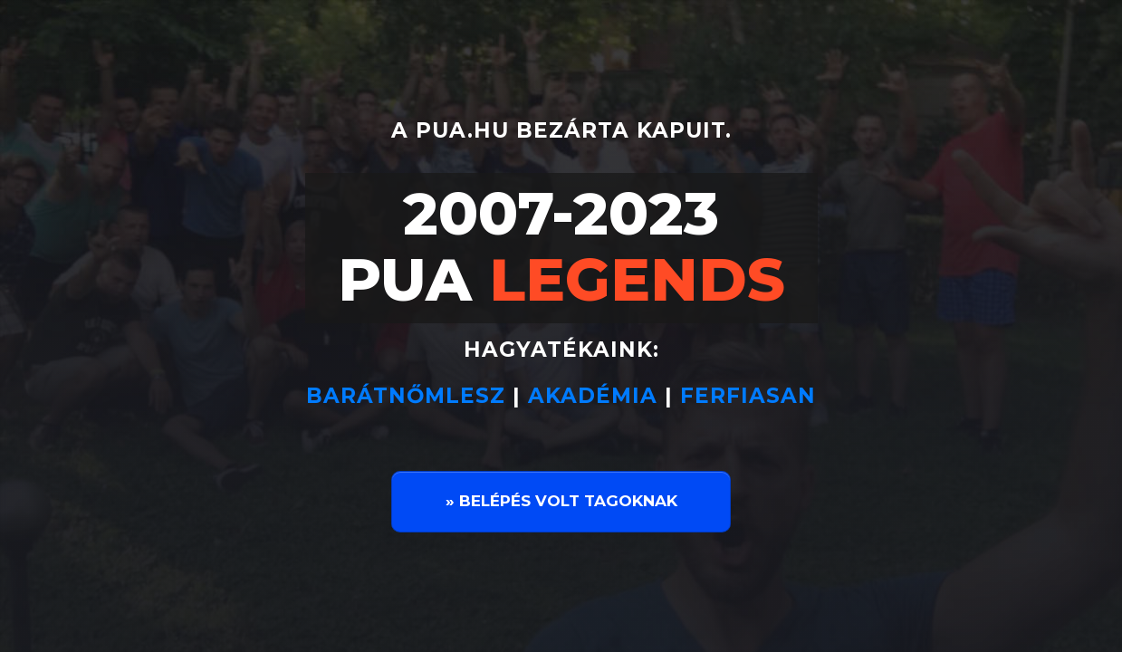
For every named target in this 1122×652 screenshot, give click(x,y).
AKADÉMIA (592, 395)
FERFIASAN (748, 395)
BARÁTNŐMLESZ (409, 395)
